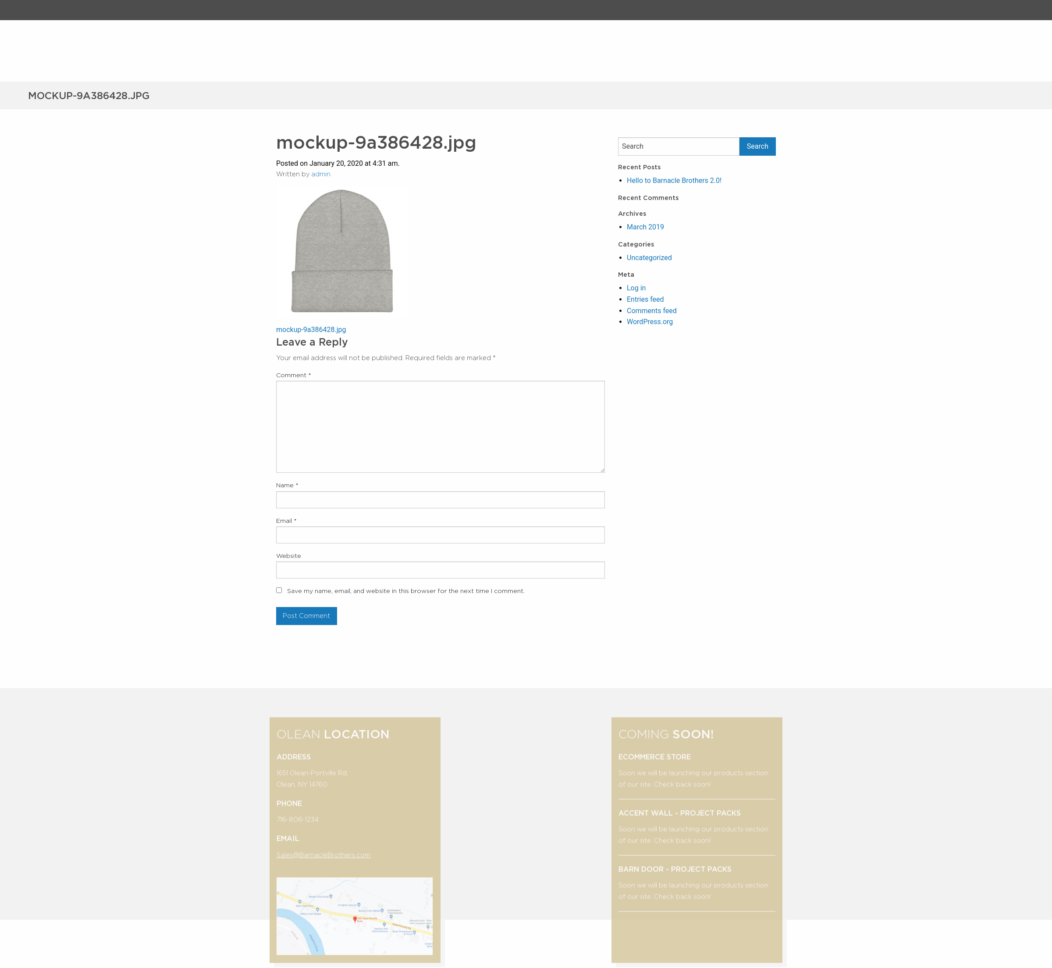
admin (321, 174)
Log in (636, 288)
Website (288, 555)
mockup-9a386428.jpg (311, 329)
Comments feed (652, 311)
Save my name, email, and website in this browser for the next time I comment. (406, 590)
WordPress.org (650, 322)
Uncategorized (649, 258)
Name (287, 485)
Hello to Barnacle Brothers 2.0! (674, 180)
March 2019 (645, 227)
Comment (293, 375)
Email (286, 520)
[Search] (678, 146)
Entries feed (645, 299)
